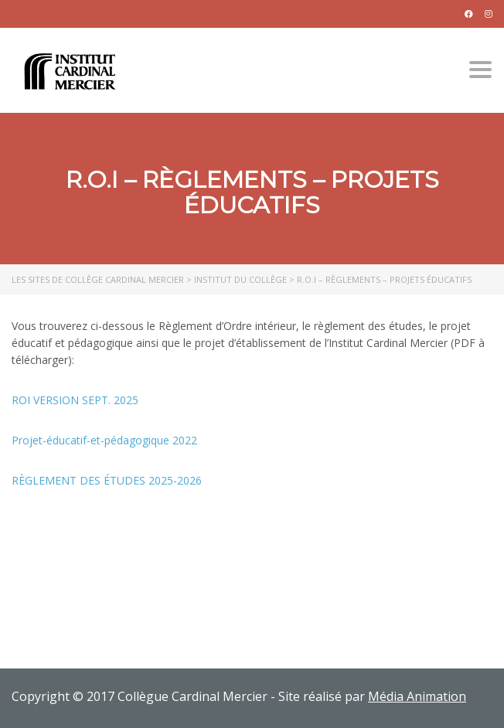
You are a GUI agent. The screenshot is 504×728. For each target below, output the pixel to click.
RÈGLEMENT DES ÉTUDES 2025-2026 (107, 480)
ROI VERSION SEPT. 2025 (75, 400)
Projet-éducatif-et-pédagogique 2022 (104, 440)
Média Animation (417, 696)
